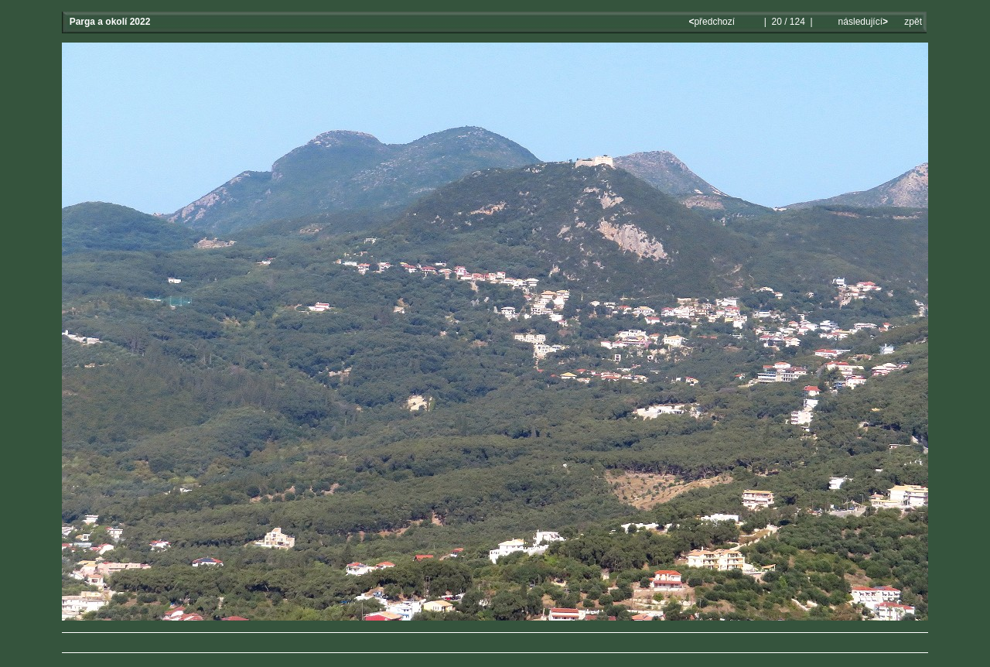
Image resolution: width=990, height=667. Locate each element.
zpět (913, 21)
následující (861, 21)
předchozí (712, 21)
